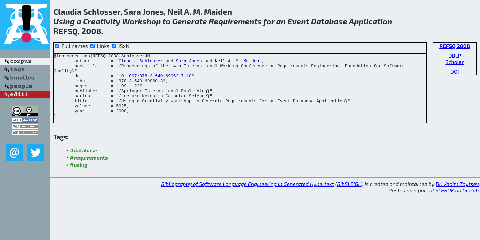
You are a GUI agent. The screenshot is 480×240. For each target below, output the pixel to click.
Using (64, 21)
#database (83, 163)
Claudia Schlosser (141, 63)
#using (79, 178)
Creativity (101, 21)
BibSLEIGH (349, 197)
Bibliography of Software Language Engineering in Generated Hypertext (247, 197)
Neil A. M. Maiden (237, 63)
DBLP (454, 55)
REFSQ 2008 (454, 46)
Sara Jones (189, 63)
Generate (189, 21)
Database (329, 21)
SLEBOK (444, 203)
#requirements (89, 170)
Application (370, 21)
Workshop (141, 21)
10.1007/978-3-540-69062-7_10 (155, 81)
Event (298, 21)
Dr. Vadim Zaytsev (457, 197)
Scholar (454, 62)
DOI (454, 71)
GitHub (471, 203)
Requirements (235, 21)
